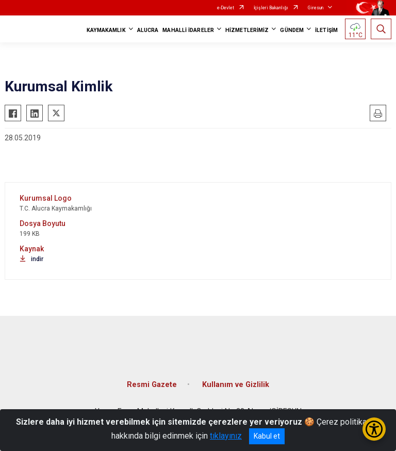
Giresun (315, 7)
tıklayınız (226, 436)
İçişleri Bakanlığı (271, 7)
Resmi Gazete (152, 384)
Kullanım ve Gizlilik (235, 384)
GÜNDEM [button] (292, 30)
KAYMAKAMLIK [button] (106, 30)
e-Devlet (225, 7)
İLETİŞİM (326, 30)
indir (31, 259)
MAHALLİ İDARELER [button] (188, 30)
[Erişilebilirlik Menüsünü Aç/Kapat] (374, 429)
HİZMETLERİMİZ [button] (247, 30)
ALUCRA (148, 30)
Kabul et (267, 436)
